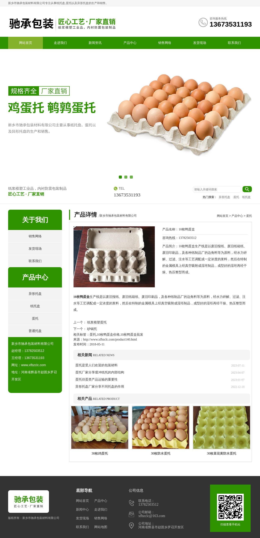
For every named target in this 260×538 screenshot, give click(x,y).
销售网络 (164, 42)
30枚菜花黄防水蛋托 (221, 453)
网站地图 (100, 527)
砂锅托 (91, 329)
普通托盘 (35, 331)
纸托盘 (246, 197)
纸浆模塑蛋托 (96, 322)
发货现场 (199, 42)
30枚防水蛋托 (160, 453)
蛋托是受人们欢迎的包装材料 (96, 365)
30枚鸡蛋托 (100, 453)
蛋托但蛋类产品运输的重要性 (96, 379)
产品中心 (130, 42)
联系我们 (234, 42)
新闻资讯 (95, 42)
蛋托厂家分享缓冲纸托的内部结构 (101, 372)
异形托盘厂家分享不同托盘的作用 (99, 386)
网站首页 (25, 42)
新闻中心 (82, 509)
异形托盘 (225, 197)
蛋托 (236, 197)
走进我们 (60, 42)
